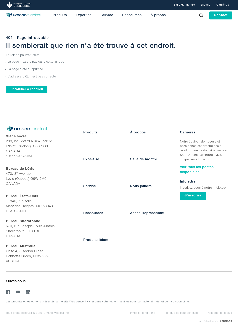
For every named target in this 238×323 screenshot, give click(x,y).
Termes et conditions (141, 313)
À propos (158, 15)
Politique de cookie (219, 313)
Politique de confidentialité (181, 313)
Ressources (132, 15)
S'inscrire (193, 195)
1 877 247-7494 (19, 156)
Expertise (84, 15)
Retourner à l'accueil (26, 89)
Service (107, 15)
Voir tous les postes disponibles (197, 170)
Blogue (205, 5)
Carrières (222, 5)
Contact (221, 15)
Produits (60, 15)
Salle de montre (184, 5)
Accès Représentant (147, 213)
